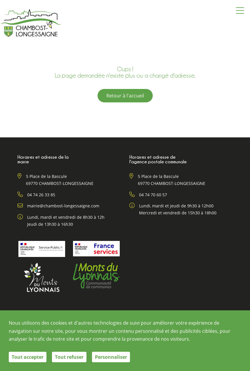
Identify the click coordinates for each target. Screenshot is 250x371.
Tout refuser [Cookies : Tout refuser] (69, 357)
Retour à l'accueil (125, 95)
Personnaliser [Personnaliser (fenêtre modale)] (111, 357)
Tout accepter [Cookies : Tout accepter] (28, 357)
